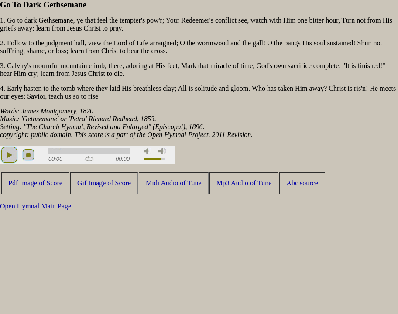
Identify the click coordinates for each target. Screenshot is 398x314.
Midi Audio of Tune (174, 183)
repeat (89, 159)
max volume (162, 151)
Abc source (302, 183)
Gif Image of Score (104, 183)
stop (28, 155)
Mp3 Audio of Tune (244, 183)
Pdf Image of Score (35, 183)
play (9, 155)
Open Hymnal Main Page (35, 206)
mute (147, 151)
